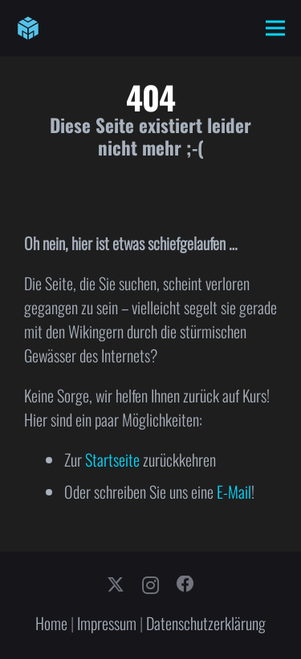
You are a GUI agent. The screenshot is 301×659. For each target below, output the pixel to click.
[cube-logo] (28, 28)
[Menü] (275, 28)
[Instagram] (150, 585)
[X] (115, 585)
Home (51, 623)
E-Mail (234, 491)
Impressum (106, 623)
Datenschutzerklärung (206, 623)
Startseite (112, 459)
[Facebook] (185, 584)
